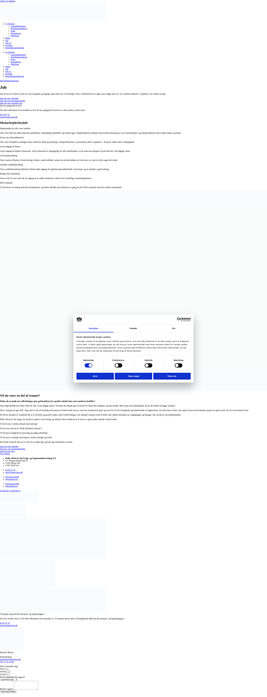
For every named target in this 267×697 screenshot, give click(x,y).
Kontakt (8, 45)
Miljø (7, 38)
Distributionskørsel (19, 28)
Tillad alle (171, 376)
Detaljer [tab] (133, 328)
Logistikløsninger (18, 26)
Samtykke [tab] (93, 328)
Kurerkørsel (16, 33)
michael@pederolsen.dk (10, 659)
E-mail (3, 674)
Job (6, 40)
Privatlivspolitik (12, 477)
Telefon (3, 671)
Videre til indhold (7, 1)
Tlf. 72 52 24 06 (7, 662)
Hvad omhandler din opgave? (12, 677)
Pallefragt (15, 36)
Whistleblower (11, 479)
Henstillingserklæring (14, 48)
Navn (2, 669)
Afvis (95, 376)
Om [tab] (173, 328)
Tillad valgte (133, 376)
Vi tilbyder (10, 24)
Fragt (13, 31)
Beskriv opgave (7, 690)
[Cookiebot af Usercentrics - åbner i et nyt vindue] (179, 319)
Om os (8, 43)
